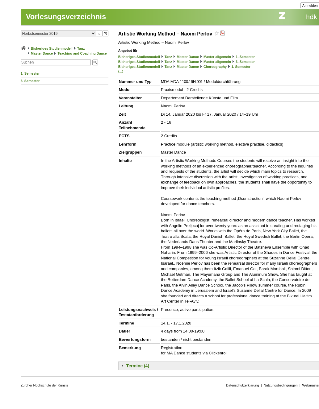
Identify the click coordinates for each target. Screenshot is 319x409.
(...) (121, 71)
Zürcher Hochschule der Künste (45, 385)
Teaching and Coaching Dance (82, 53)
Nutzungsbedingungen (281, 385)
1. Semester (30, 73)
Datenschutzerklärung (242, 385)
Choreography (215, 66)
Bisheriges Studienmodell (52, 48)
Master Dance (42, 53)
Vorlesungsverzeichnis (66, 16)
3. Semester (30, 81)
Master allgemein (217, 57)
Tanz (81, 48)
